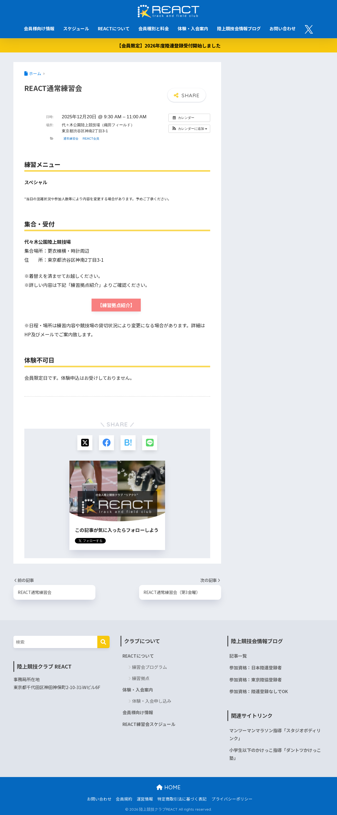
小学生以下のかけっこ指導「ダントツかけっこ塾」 (275, 754)
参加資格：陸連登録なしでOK (258, 691)
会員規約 (124, 799)
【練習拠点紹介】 (116, 305)
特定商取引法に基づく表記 (182, 799)
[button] (189, 129)
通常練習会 (70, 138)
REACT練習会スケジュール (148, 724)
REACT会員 (91, 138)
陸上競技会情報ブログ (239, 28)
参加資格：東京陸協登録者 (255, 679)
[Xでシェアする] (84, 442)
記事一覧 (238, 656)
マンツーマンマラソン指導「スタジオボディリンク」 (275, 734)
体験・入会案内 (193, 28)
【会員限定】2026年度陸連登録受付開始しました (169, 45)
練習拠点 (141, 678)
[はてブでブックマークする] (128, 442)
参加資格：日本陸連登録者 (255, 667)
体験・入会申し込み (151, 701)
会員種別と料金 (153, 28)
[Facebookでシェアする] (106, 442)
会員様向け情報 (39, 28)
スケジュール (76, 28)
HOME (168, 787)
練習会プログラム (149, 667)
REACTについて (114, 28)
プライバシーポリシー (232, 799)
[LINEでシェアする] (149, 442)
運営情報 (145, 799)
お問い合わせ (282, 28)
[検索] (103, 642)
